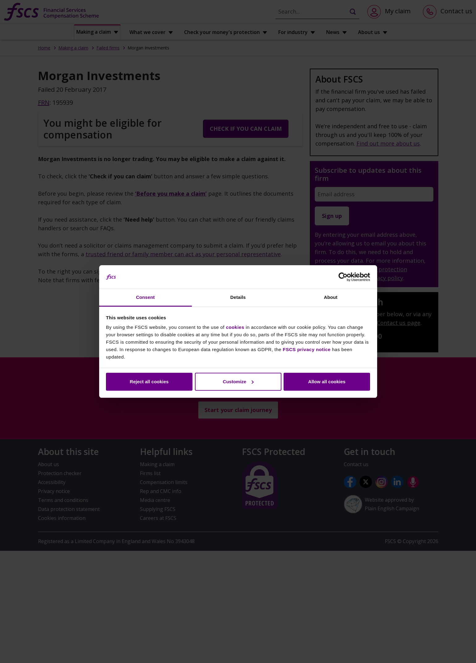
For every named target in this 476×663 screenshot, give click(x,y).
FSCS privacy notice (307, 349)
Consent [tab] (145, 297)
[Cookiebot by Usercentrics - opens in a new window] (343, 277)
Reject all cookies (149, 381)
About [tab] (331, 297)
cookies (235, 327)
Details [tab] (238, 297)
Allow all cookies (327, 381)
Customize (238, 381)
